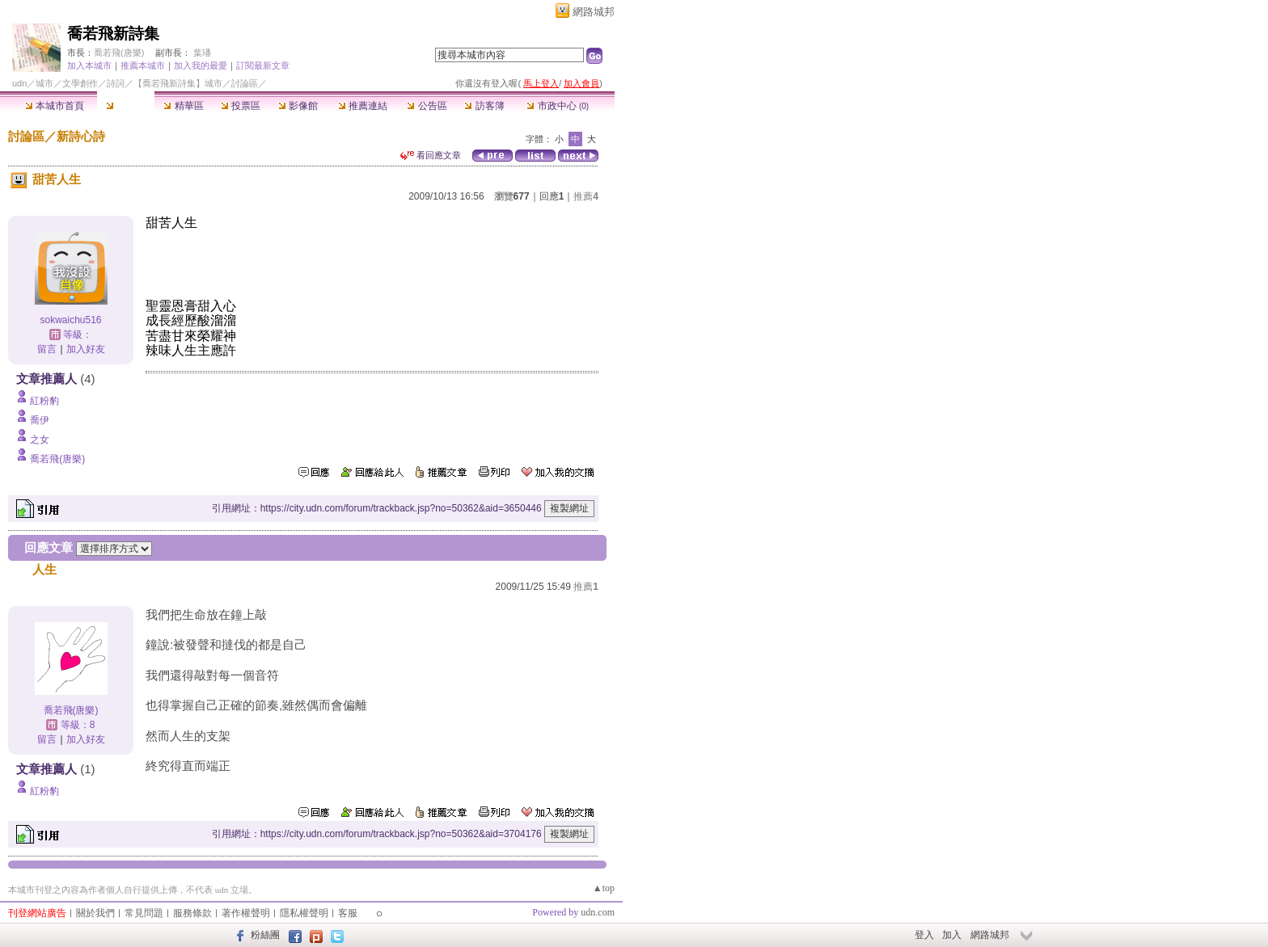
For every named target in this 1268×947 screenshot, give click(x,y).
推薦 (585, 196)
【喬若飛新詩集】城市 (177, 83)
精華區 (183, 106)
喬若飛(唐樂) (119, 52)
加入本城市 (89, 65)
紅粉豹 (44, 400)
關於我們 (95, 913)
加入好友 (85, 349)
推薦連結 (362, 106)
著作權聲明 (246, 913)
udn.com (598, 912)
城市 (44, 83)
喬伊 (39, 420)
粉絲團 (265, 935)
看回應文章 (430, 155)
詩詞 (116, 83)
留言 (47, 349)
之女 (39, 439)
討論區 (126, 106)
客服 (347, 913)
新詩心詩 (81, 136)
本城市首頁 (54, 106)
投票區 (240, 106)
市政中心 (557, 106)
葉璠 (202, 52)
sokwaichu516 (70, 320)
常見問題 (144, 913)
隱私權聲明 (304, 913)
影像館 (298, 106)
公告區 (426, 106)
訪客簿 (484, 106)
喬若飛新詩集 (113, 33)
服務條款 (192, 913)
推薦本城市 (142, 65)
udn (19, 83)
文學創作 (80, 83)
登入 (924, 935)
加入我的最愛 (200, 65)
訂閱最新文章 (263, 65)
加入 (952, 935)
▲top (604, 888)
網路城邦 (594, 12)
